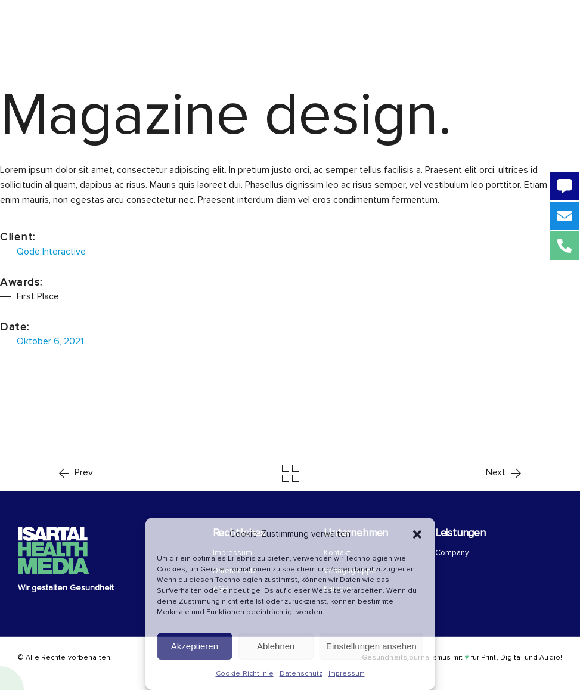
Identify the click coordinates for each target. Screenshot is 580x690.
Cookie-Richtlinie (245, 673)
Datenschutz (301, 673)
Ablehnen (275, 646)
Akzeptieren (194, 646)
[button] (417, 534)
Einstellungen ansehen (371, 646)
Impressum (346, 673)
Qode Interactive (51, 252)
